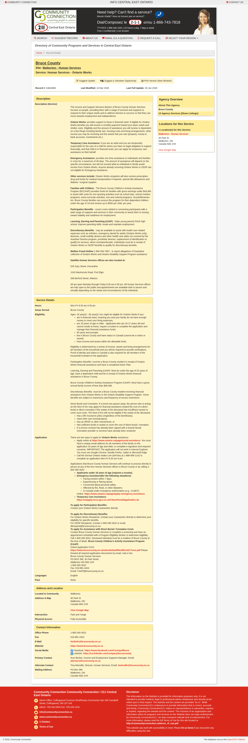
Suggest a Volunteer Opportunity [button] (118, 80)
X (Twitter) (44, 722)
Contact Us (234, 2)
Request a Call (149, 38)
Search (40, 38)
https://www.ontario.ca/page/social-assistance (116, 440)
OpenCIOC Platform (236, 739)
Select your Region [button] (182, 38)
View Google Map (80, 610)
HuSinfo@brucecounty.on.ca (86, 641)
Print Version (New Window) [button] (156, 80)
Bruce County (48, 63)
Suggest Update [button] (85, 80)
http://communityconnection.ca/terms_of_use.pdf (152, 723)
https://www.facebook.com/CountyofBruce (107, 650)
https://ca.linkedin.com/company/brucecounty (107, 653)
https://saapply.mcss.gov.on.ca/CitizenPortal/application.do (108, 500)
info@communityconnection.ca (55, 712)
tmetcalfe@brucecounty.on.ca (133, 665)
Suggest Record (65, 38)
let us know (187, 728)
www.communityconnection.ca (55, 717)
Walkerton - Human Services (62, 68)
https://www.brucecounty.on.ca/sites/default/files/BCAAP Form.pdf (105, 550)
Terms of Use (46, 726)
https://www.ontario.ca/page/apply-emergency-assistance (114, 494)
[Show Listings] (189, 113)
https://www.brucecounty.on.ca (87, 646)
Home (39, 53)
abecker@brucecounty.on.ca (86, 661)
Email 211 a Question (117, 38)
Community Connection (21, 2)
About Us (90, 38)
